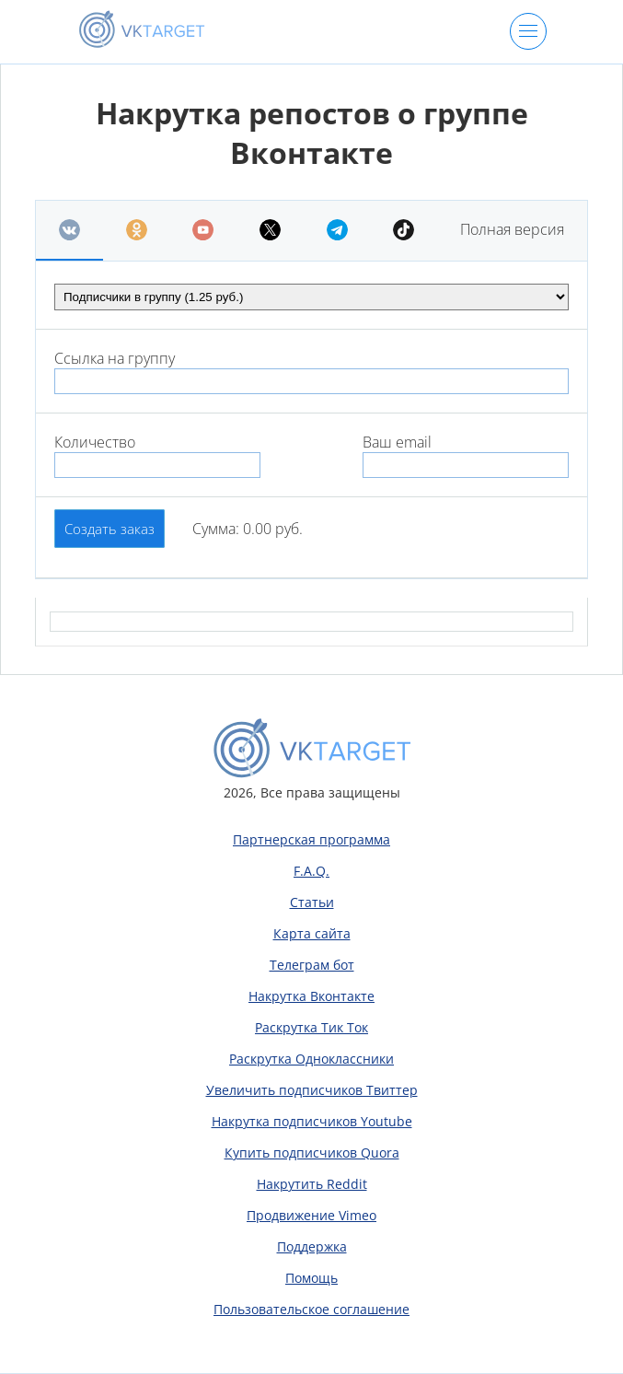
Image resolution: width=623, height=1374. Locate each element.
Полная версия (512, 229)
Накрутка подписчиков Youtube (312, 1121)
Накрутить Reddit (312, 1184)
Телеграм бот (312, 964)
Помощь (311, 1278)
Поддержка (312, 1246)
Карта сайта (312, 933)
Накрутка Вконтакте (311, 996)
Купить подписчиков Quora (312, 1152)
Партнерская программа (311, 839)
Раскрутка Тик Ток (311, 1027)
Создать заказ (109, 528)
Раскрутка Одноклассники (311, 1058)
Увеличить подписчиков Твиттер (312, 1090)
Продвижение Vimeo (311, 1215)
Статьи (312, 902)
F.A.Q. (311, 870)
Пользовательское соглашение (311, 1309)
